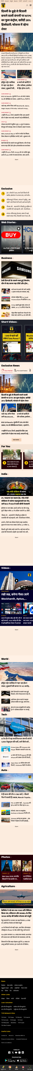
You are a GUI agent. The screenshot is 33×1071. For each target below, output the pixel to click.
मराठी (20, 1)
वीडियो (17, 999)
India (4, 474)
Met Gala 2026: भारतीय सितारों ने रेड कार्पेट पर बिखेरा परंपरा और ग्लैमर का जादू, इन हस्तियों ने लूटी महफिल (11, 878)
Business (3, 141)
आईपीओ (17, 988)
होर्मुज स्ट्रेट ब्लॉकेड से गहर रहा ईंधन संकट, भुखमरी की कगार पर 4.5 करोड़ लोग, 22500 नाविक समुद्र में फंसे (8, 85)
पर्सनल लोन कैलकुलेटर (20, 1007)
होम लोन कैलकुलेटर (6, 1007)
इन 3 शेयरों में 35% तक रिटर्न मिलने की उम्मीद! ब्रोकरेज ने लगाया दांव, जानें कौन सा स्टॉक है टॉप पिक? (19, 194)
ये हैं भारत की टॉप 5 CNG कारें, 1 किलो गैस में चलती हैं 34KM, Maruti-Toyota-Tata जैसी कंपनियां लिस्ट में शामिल (16, 796)
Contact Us (4, 1036)
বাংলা (30, 1)
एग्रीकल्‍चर (16, 991)
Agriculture (8, 886)
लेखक (3, 999)
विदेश (6, 991)
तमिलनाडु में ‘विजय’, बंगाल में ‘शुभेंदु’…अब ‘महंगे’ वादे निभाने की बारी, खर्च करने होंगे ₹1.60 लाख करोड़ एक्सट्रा (19, 201)
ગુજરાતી (25, 1)
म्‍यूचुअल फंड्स (5, 988)
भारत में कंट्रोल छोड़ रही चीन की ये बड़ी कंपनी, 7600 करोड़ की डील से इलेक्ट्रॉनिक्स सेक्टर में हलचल (11, 621)
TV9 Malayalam (5, 1023)
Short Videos (9, 322)
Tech (4, 715)
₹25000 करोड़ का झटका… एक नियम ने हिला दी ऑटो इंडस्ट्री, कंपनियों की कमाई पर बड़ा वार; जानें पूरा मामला (20, 820)
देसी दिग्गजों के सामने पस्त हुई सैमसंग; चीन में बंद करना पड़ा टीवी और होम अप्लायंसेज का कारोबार (21, 693)
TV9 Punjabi (21, 1023)
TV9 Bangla (13, 1020)
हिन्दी (2, 1)
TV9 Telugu (11, 1017)
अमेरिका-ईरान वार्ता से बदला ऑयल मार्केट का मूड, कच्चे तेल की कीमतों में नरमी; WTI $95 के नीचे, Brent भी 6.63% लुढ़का (21, 701)
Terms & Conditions (6, 1043)
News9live (13, 1023)
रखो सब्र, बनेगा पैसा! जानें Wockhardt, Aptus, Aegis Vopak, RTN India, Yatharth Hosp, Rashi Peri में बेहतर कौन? (16, 597)
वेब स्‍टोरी (23, 999)
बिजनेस (3, 985)
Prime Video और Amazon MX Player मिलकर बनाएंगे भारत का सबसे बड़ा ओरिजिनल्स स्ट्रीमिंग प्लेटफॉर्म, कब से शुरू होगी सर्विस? (21, 748)
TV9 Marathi (19, 1017)
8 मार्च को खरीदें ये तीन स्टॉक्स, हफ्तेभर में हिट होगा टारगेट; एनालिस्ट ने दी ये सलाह (24, 85)
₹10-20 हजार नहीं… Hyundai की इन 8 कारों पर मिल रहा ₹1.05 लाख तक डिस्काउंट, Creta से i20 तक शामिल (21, 804)
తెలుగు (16, 1)
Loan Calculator (7, 1002)
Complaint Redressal (21, 1039)
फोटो (12, 999)
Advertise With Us (20, 1036)
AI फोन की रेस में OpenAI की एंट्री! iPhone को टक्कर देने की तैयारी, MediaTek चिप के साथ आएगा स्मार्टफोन (21, 756)
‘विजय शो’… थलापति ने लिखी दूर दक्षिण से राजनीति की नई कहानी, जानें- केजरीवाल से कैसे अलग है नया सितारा (19, 208)
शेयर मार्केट (10, 985)
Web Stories (8, 222)
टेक (11, 991)
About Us (11, 1036)
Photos (5, 857)
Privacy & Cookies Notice (7, 1039)
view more (16, 439)
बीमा (11, 988)
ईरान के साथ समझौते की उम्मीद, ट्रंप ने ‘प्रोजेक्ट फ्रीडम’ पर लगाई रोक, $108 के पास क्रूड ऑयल (20, 708)
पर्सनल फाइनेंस (18, 985)
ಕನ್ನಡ (11, 1)
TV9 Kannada (4, 1020)
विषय (7, 999)
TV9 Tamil (20, 1020)
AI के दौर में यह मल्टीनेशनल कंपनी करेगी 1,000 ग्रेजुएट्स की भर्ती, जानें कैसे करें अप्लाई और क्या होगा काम (16, 740)
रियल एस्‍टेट (24, 988)
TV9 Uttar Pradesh (6, 1025)
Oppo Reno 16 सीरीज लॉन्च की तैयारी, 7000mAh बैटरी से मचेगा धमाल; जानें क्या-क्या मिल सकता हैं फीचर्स (21, 764)
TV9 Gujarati (27, 1017)
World (3, 80)
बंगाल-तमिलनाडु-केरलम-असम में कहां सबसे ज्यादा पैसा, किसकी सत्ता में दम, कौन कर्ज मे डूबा (19, 214)
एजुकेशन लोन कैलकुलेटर (20, 1009)
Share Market (5, 94)
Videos (5, 568)
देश (2, 991)
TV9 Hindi (3, 1017)
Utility (3, 122)
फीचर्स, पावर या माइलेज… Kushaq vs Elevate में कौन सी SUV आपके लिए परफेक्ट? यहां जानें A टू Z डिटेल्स (20, 812)
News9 (7, 1)
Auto (4, 770)
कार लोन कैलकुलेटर (6, 1009)
